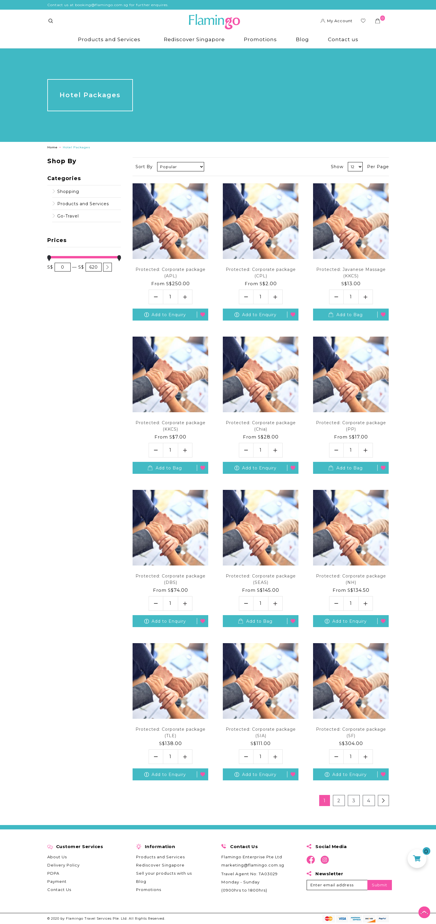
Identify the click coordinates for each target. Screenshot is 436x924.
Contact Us (59, 889)
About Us (57, 857)
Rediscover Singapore (194, 39)
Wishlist (363, 21)
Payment (57, 881)
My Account (340, 20)
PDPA (53, 873)
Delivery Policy (63, 865)
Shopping (68, 191)
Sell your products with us (164, 873)
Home (52, 147)
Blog (302, 39)
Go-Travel (68, 216)
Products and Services (109, 39)
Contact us (343, 39)
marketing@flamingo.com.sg (252, 865)
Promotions (260, 39)
